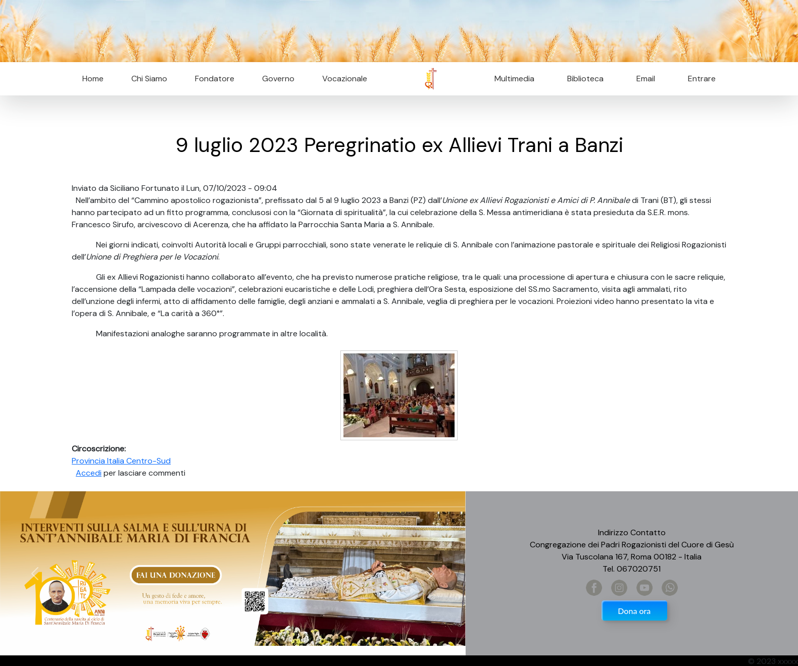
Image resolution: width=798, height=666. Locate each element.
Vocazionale (344, 78)
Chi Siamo (149, 78)
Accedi (89, 473)
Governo (278, 78)
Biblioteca (585, 78)
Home (93, 78)
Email (643, 78)
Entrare (702, 78)
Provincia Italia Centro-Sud (121, 460)
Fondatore (214, 78)
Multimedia (514, 78)
